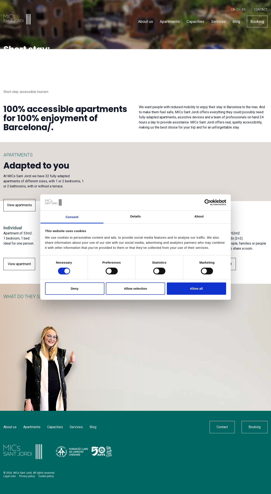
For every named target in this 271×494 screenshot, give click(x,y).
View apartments (19, 205)
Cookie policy (46, 476)
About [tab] (199, 216)
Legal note (9, 476)
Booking (257, 21)
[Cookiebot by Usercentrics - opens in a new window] (207, 202)
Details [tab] (135, 216)
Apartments (170, 21)
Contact (261, 9)
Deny (75, 288)
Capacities (195, 21)
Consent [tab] (72, 217)
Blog (236, 21)
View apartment (19, 264)
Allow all (196, 288)
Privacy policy (27, 476)
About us (145, 21)
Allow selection (135, 288)
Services (218, 21)
